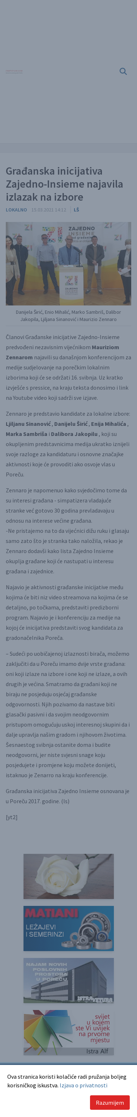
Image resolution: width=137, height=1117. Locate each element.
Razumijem (110, 1102)
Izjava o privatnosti (83, 1085)
